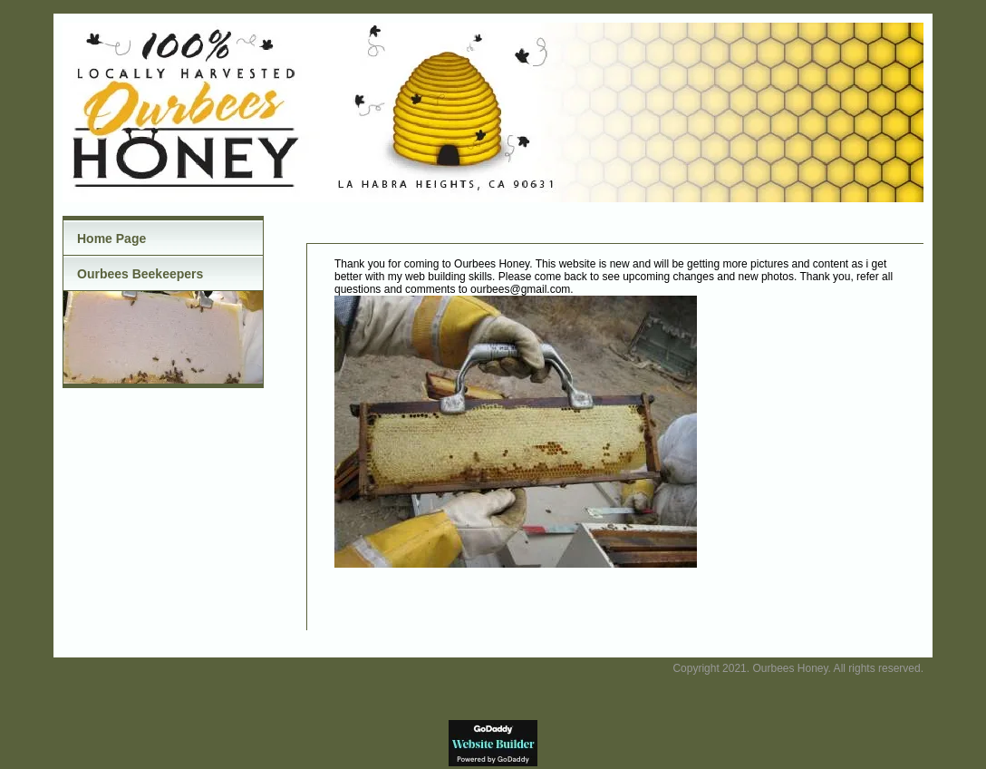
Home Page (111, 238)
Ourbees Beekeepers (140, 274)
